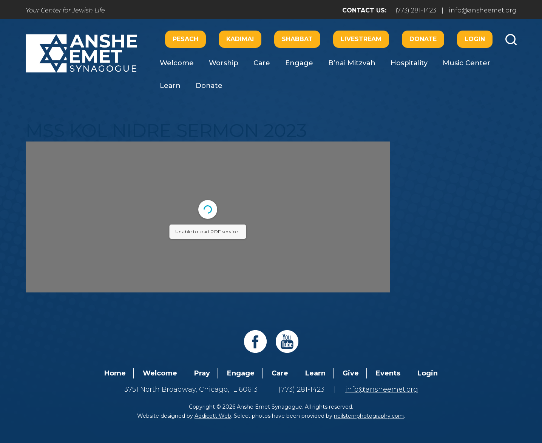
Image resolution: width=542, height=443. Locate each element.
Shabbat (297, 39)
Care (261, 63)
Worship (223, 63)
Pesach (185, 39)
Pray (202, 373)
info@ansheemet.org (483, 10)
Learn (170, 86)
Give (351, 373)
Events (388, 373)
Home (115, 373)
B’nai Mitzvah (351, 63)
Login (475, 39)
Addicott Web (213, 415)
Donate (423, 39)
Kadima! (240, 39)
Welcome (177, 63)
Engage (299, 63)
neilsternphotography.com (369, 415)
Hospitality (409, 63)
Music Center (466, 63)
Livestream (361, 39)
